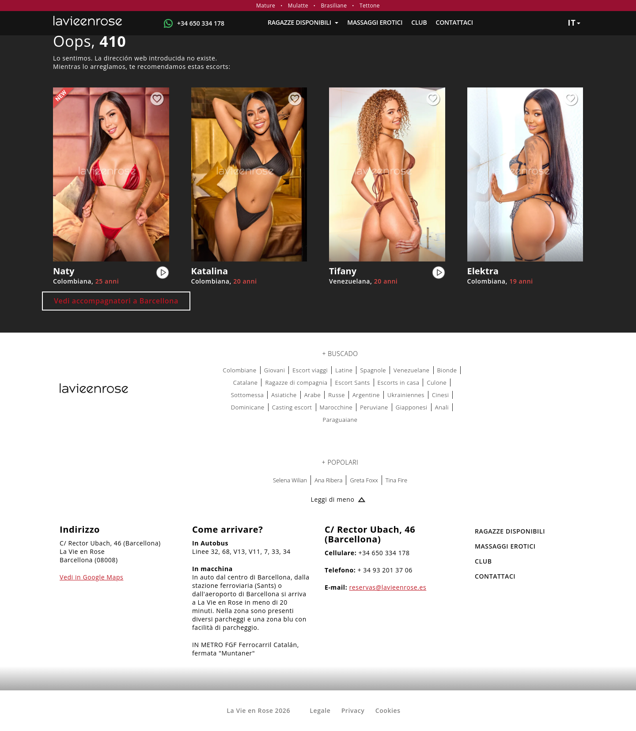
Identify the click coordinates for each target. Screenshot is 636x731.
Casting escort (292, 407)
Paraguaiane (340, 420)
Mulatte (298, 5)
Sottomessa (247, 395)
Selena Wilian (290, 480)
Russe (336, 395)
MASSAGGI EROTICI (374, 22)
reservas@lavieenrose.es (388, 587)
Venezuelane (412, 370)
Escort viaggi (310, 370)
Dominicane (248, 407)
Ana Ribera (328, 480)
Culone (437, 382)
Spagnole (373, 370)
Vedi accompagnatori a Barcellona (116, 301)
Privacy (353, 710)
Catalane (245, 382)
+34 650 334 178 (200, 23)
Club (419, 22)
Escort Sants (352, 382)
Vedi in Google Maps (91, 577)
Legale (320, 710)
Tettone (370, 5)
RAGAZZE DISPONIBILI (303, 22)
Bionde (447, 370)
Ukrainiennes (405, 395)
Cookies (388, 710)
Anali (442, 407)
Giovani (274, 370)
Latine (343, 370)
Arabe (312, 395)
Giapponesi (412, 407)
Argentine (366, 395)
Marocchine (336, 407)
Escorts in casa (399, 382)
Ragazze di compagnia (296, 382)
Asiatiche (283, 395)
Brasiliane (334, 5)
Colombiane (240, 370)
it (574, 22)
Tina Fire (396, 480)
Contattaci (454, 22)
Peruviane (374, 407)
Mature (265, 5)
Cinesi (440, 395)
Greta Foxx (364, 480)
